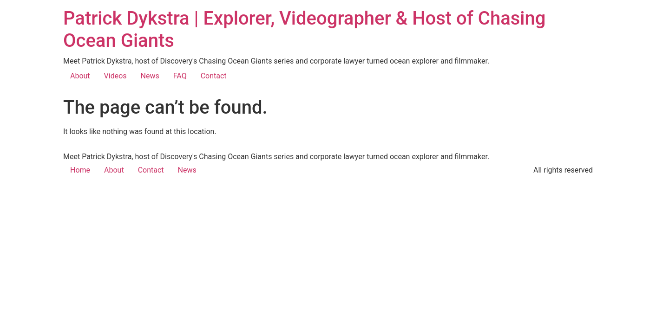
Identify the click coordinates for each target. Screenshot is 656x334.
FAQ (180, 75)
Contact (214, 75)
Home (80, 170)
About (80, 75)
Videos (115, 75)
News (150, 75)
